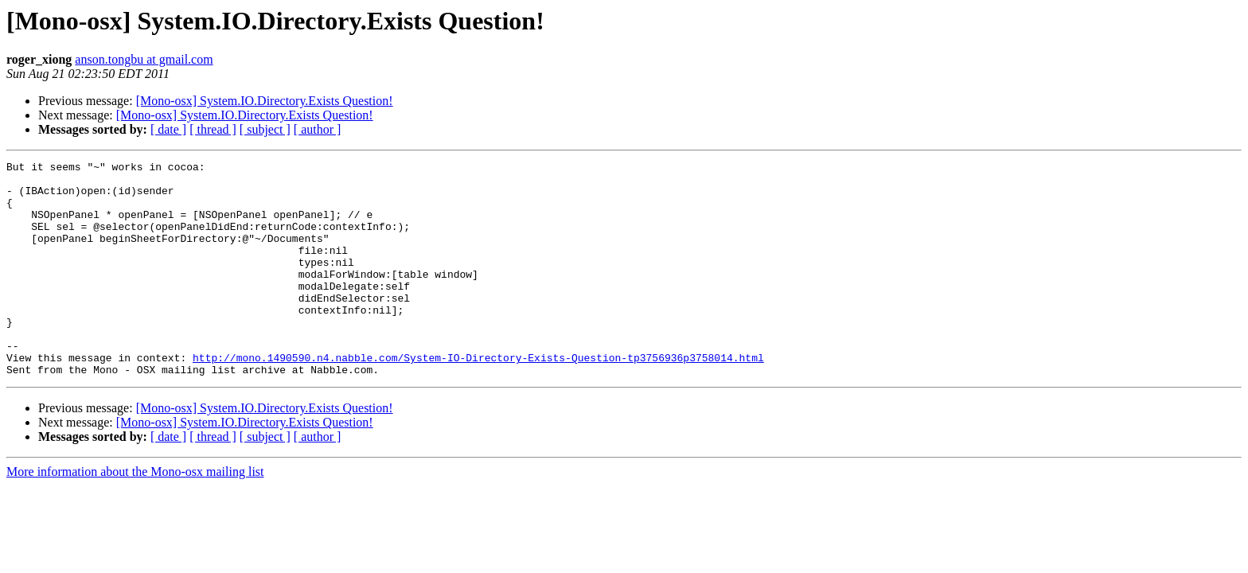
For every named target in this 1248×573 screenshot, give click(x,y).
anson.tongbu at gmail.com (144, 59)
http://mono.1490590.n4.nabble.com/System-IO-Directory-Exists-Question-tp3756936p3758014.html (478, 398)
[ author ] (317, 129)
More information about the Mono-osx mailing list (135, 514)
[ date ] (168, 129)
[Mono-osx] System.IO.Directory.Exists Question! (264, 100)
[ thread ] (212, 129)
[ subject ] (265, 129)
